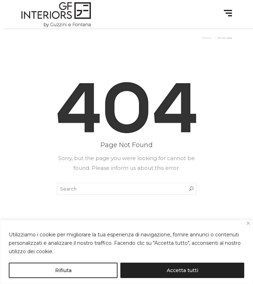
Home (206, 38)
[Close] (248, 223)
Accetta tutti (182, 270)
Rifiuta (63, 270)
